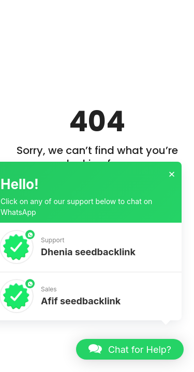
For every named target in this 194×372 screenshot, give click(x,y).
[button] (130, 349)
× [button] (171, 174)
